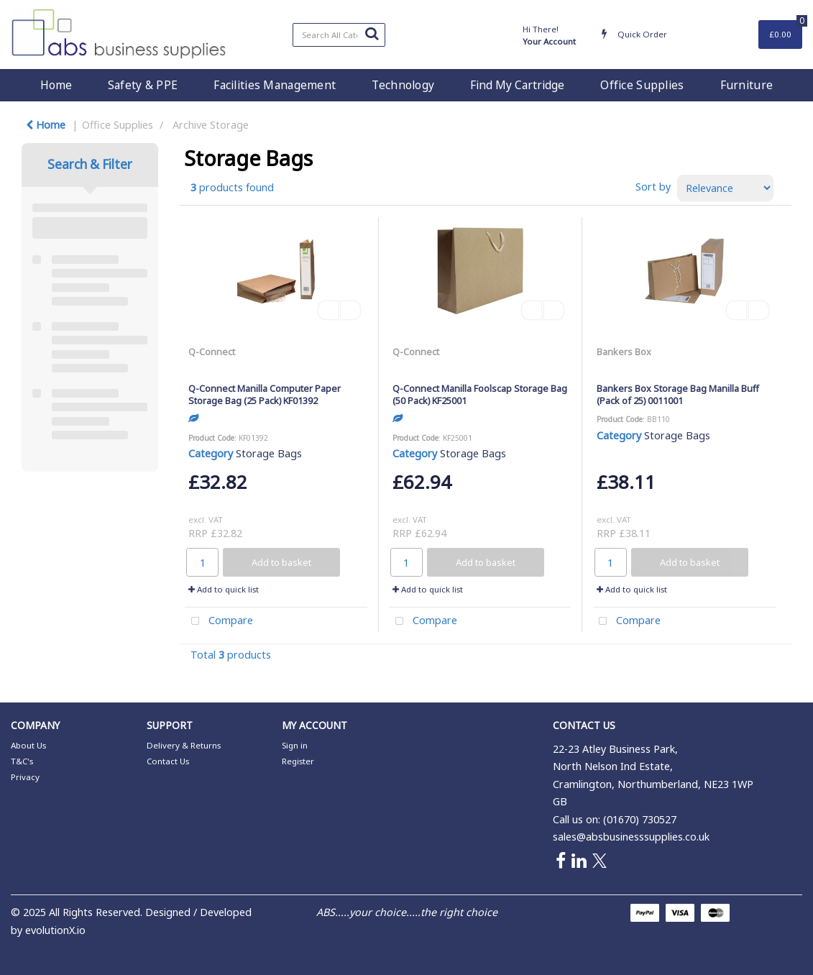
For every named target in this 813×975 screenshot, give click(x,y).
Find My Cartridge (517, 85)
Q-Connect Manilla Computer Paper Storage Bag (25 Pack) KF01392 (264, 394)
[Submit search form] (371, 33)
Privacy (25, 777)
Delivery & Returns (184, 745)
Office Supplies (642, 85)
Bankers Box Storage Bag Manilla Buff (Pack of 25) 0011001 (678, 394)
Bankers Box (624, 351)
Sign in (295, 745)
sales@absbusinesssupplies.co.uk (631, 836)
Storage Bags (269, 453)
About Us (28, 745)
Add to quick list (223, 589)
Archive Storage (211, 125)
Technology (403, 85)
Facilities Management (274, 85)
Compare (219, 621)
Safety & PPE (143, 85)
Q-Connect (211, 351)
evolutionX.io (55, 930)
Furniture (746, 85)
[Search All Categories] (339, 35)
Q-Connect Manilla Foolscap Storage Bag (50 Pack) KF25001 (479, 394)
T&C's (22, 761)
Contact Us (168, 761)
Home (56, 85)
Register (298, 761)
